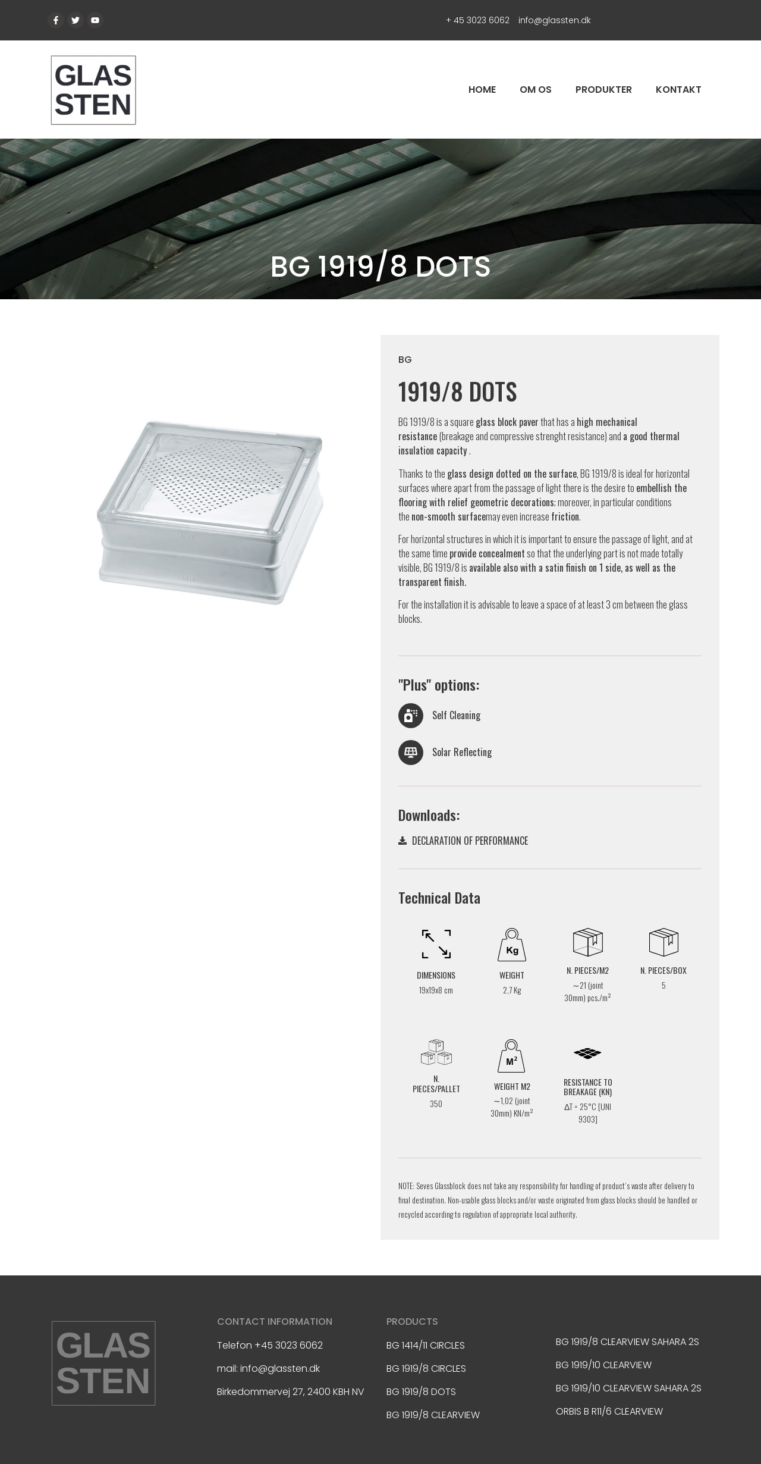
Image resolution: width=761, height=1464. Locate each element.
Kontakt (679, 89)
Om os (536, 89)
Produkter (604, 89)
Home (482, 89)
